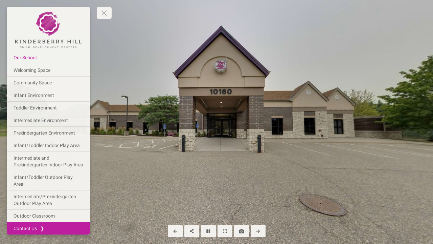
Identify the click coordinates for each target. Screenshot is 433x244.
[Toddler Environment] (48, 108)
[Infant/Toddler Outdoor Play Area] (48, 180)
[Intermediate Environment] (48, 120)
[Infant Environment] (48, 95)
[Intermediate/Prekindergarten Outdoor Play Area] (48, 199)
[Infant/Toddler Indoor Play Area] (48, 145)
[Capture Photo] (241, 231)
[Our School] (48, 58)
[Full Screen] (225, 231)
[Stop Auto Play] (208, 231)
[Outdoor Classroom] (48, 216)
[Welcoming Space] (48, 70)
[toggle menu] (104, 13)
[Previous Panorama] (175, 231)
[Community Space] (48, 83)
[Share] (191, 231)
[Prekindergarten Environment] (48, 133)
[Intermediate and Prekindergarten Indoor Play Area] (48, 161)
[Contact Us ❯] (48, 228)
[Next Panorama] (258, 231)
